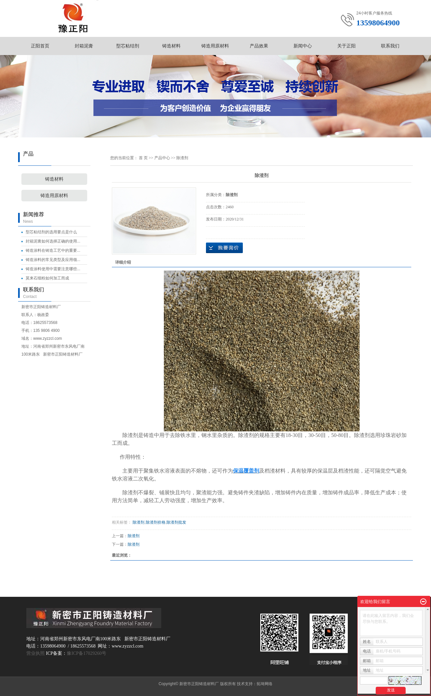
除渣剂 (182, 158)
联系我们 (390, 45)
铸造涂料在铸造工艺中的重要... (53, 250)
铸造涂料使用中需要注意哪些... (53, 269)
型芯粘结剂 (127, 45)
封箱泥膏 (84, 45)
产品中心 (162, 158)
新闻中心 (302, 45)
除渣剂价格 (155, 522)
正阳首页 (40, 45)
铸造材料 (171, 45)
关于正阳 (346, 45)
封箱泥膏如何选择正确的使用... (53, 241)
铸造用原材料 (215, 45)
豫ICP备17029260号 (86, 653)
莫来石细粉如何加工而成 (47, 278)
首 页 (143, 158)
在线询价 (224, 248)
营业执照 (35, 653)
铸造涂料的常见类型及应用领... (53, 259)
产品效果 (259, 45)
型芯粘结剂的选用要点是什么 (51, 232)
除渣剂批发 (176, 522)
